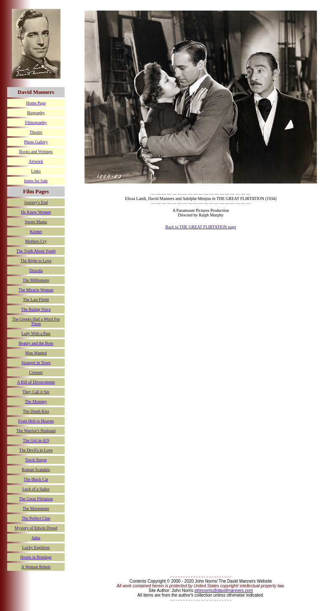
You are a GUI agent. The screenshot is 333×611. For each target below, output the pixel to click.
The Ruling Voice (36, 309)
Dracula (36, 270)
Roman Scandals (36, 469)
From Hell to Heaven (36, 421)
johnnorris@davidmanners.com (223, 590)
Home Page (36, 103)
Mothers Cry (36, 241)
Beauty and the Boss (36, 343)
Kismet (36, 231)
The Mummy (36, 401)
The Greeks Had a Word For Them (36, 321)
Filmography (36, 122)
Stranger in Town (35, 362)
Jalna (36, 537)
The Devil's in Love (35, 450)
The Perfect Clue (36, 518)
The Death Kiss (36, 411)
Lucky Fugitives (35, 547)
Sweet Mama (36, 221)
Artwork (36, 161)
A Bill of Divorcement (36, 382)
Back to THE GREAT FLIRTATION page (200, 227)
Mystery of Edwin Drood (36, 528)
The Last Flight (36, 299)
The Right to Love (36, 260)
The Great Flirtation (36, 498)
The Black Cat (36, 479)
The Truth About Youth (36, 251)
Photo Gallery (36, 142)
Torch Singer (36, 460)
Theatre (36, 132)
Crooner (36, 372)
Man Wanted (36, 353)
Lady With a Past (36, 333)
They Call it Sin (35, 391)
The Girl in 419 (36, 440)
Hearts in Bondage (36, 557)
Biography (36, 112)
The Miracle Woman (36, 290)
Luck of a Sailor (36, 489)
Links (36, 171)
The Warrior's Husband (35, 430)
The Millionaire (35, 280)
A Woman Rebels (36, 566)
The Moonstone (35, 508)
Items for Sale (36, 180)
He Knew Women (36, 212)
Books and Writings (35, 151)
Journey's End (36, 202)
